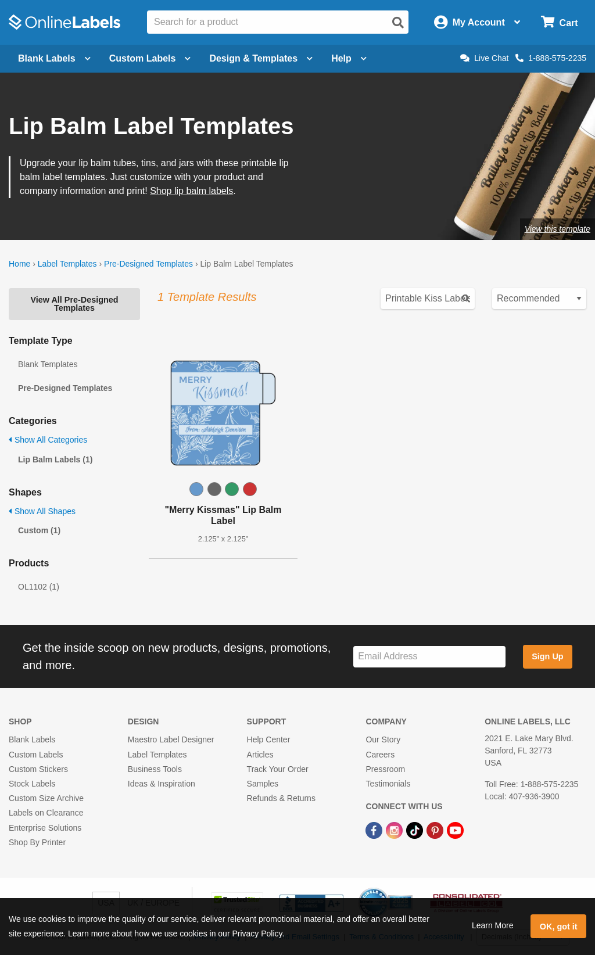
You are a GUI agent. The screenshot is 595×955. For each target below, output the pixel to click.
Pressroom (385, 769)
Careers (380, 754)
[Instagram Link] (395, 829)
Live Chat (484, 58)
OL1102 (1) (38, 586)
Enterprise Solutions (45, 827)
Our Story (382, 739)
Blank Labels (32, 739)
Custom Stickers (38, 769)
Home (19, 263)
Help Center (269, 739)
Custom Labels (36, 754)
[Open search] (398, 22)
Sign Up (547, 656)
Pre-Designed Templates (148, 263)
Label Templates (67, 263)
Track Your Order (278, 769)
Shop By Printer (37, 842)
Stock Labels (32, 783)
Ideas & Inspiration (161, 783)
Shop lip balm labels (191, 191)
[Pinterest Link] (436, 829)
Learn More (493, 925)
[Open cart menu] (559, 22)
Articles (260, 754)
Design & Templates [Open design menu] (261, 58)
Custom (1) (39, 530)
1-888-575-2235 (550, 58)
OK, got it (559, 926)
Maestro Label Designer (171, 739)
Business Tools (155, 769)
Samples (262, 783)
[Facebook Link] (375, 829)
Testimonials (387, 783)
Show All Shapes (42, 511)
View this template (557, 229)
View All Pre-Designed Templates (74, 304)
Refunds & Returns (281, 798)
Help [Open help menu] (349, 58)
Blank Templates (47, 364)
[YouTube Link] (455, 829)
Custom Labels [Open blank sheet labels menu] (150, 58)
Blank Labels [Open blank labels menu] (54, 58)
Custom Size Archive (46, 798)
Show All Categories (48, 439)
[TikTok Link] (415, 829)
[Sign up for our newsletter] (429, 656)
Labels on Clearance (46, 812)
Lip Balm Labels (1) (55, 459)
